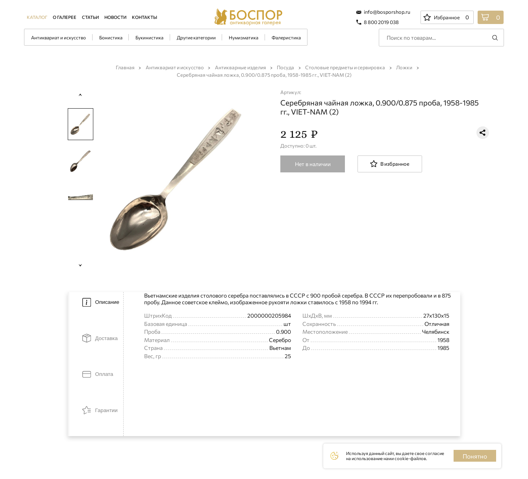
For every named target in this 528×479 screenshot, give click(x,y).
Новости (115, 17)
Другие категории (196, 37)
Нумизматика (243, 37)
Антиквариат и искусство (58, 37)
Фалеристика (286, 37)
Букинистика (149, 37)
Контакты (144, 17)
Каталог (37, 17)
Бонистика (110, 37)
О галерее (64, 17)
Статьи (90, 17)
